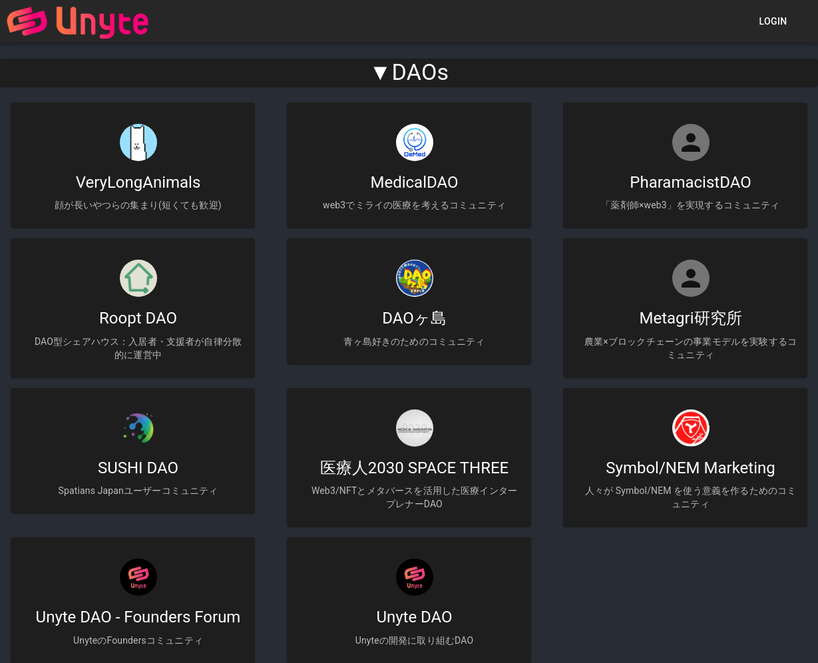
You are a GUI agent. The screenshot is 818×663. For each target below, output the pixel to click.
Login (773, 21)
